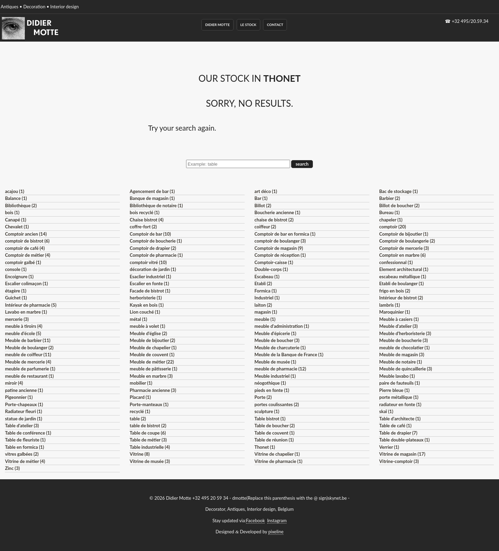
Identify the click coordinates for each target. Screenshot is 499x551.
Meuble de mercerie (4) (28, 362)
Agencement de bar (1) (152, 191)
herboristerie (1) (146, 297)
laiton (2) (263, 305)
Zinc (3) (12, 468)
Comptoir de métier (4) (27, 255)
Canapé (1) (15, 219)
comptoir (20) (392, 226)
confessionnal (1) (396, 262)
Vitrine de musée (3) (150, 461)
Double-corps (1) (271, 269)
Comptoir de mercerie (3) (404, 248)
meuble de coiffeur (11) (28, 354)
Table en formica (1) (24, 447)
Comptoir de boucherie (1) (156, 241)
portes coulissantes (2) (276, 404)
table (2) (138, 418)
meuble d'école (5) (23, 333)
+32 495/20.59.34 (470, 21)
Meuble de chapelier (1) (153, 347)
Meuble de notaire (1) (400, 362)
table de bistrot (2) (148, 425)
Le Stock (248, 25)
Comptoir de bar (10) (150, 234)
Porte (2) (263, 397)
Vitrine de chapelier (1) (277, 454)
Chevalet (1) (17, 226)
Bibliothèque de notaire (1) (156, 205)
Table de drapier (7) (398, 433)
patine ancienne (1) (24, 390)
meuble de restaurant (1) (29, 376)
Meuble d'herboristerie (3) (405, 333)
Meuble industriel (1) (275, 376)
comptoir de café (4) (25, 248)
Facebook (255, 520)
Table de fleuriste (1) (25, 440)
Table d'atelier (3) (22, 425)
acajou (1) (14, 191)
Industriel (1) (267, 297)
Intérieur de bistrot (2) (401, 297)
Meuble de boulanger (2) (29, 347)
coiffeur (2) (265, 226)
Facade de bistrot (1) (150, 291)
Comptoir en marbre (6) (402, 255)
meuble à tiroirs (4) (23, 326)
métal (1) (138, 319)
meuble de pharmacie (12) (280, 368)
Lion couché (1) (145, 312)
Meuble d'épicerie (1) (275, 333)
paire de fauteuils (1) (399, 383)
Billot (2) (262, 205)
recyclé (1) (140, 411)
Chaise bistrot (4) (147, 219)
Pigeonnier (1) (19, 397)
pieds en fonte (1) (271, 390)
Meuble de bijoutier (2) (152, 340)
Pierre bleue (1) (394, 390)
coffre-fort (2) (143, 226)
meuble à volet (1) (147, 326)
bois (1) (12, 212)
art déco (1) (265, 191)
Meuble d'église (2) (148, 333)
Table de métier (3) (148, 440)
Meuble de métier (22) (152, 362)
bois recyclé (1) (144, 212)
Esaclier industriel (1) (150, 276)
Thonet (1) (264, 447)
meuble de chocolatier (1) (404, 347)
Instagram (277, 520)
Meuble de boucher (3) (276, 340)
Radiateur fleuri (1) (23, 411)
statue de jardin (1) (23, 418)
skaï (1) (386, 411)
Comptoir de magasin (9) (278, 248)
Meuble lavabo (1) (397, 376)
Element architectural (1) (403, 269)
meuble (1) (264, 319)
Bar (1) (260, 198)
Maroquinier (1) (394, 312)
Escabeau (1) (266, 276)
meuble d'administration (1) (281, 326)
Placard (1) (140, 397)
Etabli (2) (263, 283)
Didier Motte (217, 25)
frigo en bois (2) (394, 291)
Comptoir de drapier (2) (153, 248)
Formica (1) (265, 291)
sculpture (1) (266, 411)
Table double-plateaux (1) (404, 440)
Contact (275, 25)
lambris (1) (389, 305)
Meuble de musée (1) (275, 362)
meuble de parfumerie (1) (30, 368)
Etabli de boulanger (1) (401, 283)
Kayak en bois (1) (147, 305)
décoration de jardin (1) (153, 269)
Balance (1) (16, 198)
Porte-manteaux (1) (149, 404)
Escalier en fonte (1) (149, 283)
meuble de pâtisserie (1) (153, 368)
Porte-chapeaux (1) (24, 404)
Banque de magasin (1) (152, 198)
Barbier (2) (389, 198)
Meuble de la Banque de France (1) (288, 354)
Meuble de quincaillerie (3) (405, 368)
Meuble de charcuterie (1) (280, 347)
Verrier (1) (389, 447)
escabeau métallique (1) (402, 276)
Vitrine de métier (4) (25, 461)
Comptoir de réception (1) (280, 255)
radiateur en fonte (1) (400, 404)
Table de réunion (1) (274, 440)
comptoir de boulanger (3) (280, 241)
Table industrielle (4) (150, 447)
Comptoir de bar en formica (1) (284, 234)
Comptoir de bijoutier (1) (403, 234)
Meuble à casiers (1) (399, 319)
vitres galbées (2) (21, 454)
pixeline (275, 531)
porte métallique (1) (398, 397)
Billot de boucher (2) (399, 205)
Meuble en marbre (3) (151, 376)
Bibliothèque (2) (21, 205)
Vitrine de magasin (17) (402, 454)
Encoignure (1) (19, 276)
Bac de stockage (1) (398, 191)
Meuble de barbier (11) (27, 340)
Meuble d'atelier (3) (398, 326)
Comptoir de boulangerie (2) (407, 241)
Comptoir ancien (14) (26, 234)
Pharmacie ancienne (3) (153, 390)
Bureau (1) (389, 212)
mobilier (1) (141, 383)
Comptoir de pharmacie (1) (156, 255)
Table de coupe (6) (148, 433)
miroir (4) (14, 383)
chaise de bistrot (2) (274, 219)
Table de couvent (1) (274, 433)
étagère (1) (15, 291)
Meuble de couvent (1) (152, 354)
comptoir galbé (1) (23, 262)
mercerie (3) (17, 319)
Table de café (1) (395, 425)
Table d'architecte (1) (399, 418)
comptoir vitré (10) (148, 262)
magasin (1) (265, 312)
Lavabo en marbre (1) (26, 312)
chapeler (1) (390, 219)
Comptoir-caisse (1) (273, 262)
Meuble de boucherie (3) (403, 340)
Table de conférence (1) (28, 433)
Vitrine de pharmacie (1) (278, 461)
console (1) (15, 269)
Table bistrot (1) (270, 418)
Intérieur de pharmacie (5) (30, 305)
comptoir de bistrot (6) (27, 241)
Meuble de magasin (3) (401, 354)
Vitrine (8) (139, 454)
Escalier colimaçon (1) (26, 283)
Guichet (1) (16, 297)
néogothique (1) (270, 383)
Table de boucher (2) (274, 425)
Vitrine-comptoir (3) (399, 461)
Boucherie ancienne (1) (277, 212)
